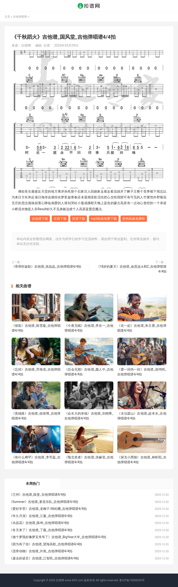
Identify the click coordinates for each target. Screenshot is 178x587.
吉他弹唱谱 (20, 16)
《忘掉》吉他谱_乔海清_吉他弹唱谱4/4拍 (36, 372)
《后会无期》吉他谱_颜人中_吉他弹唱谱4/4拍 (88, 372)
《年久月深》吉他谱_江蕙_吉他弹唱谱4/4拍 (40, 516)
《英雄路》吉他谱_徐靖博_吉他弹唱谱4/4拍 (36, 416)
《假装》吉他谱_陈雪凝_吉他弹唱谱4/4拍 (36, 328)
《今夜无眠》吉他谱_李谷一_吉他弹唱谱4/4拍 (88, 328)
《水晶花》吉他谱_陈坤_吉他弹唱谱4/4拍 (39, 523)
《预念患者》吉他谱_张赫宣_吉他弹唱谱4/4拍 (88, 459)
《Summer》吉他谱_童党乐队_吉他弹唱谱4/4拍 (43, 502)
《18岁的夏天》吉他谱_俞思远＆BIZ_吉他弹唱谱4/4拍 (131, 269)
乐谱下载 (60, 218)
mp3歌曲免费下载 (104, 218)
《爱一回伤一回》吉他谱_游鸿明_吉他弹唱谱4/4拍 (141, 372)
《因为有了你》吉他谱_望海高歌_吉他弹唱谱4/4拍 (45, 544)
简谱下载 (78, 218)
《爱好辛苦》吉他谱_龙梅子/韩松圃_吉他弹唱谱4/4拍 (48, 509)
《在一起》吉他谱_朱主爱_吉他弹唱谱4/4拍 (141, 328)
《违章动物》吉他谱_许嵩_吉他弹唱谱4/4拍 (40, 551)
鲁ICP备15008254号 (132, 580)
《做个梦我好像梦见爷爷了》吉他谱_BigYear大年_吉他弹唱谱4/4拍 (57, 537)
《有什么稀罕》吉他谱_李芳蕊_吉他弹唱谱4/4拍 (36, 459)
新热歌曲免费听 (133, 218)
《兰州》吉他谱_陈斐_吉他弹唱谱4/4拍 (37, 494)
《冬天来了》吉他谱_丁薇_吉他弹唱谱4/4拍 (40, 530)
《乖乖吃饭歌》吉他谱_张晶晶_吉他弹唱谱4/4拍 (46, 266)
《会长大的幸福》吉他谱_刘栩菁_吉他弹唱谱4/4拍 (88, 416)
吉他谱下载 (40, 218)
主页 (7, 16)
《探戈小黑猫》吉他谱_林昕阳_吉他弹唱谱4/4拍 (141, 459)
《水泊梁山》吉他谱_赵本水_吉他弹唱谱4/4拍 (141, 416)
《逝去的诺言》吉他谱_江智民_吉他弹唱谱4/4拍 (44, 558)
